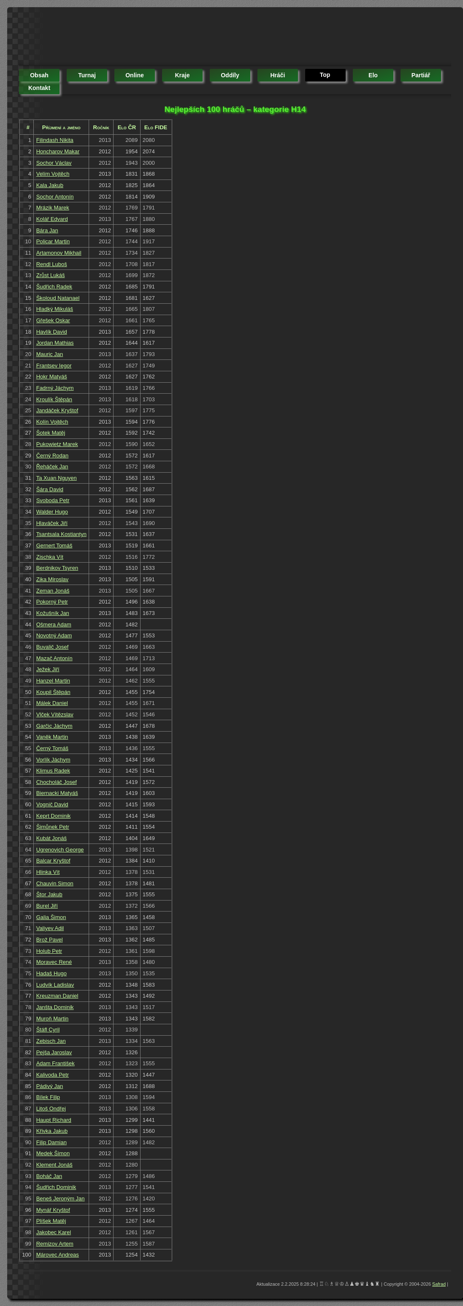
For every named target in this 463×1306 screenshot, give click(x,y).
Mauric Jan (49, 354)
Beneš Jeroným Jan (60, 1198)
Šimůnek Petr (52, 827)
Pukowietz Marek (57, 444)
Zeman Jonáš (53, 591)
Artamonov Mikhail (58, 253)
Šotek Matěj (50, 433)
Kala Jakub (49, 185)
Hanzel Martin (53, 680)
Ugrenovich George (60, 849)
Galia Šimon (51, 917)
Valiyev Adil (50, 928)
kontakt (39, 87)
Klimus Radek (53, 770)
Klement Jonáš (54, 1165)
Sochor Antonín (55, 196)
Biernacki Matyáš (57, 793)
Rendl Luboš (51, 264)
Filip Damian (51, 1142)
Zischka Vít (49, 557)
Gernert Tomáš (54, 545)
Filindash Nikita (54, 140)
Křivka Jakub (52, 1131)
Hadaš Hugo (51, 973)
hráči (277, 75)
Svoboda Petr (53, 500)
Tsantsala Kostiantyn (61, 534)
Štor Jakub (49, 894)
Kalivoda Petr (52, 1075)
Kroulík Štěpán (54, 399)
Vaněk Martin (52, 737)
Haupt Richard (53, 1120)
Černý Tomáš (52, 748)
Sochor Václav (54, 163)
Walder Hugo (52, 512)
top (325, 74)
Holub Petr (49, 951)
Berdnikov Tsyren (57, 568)
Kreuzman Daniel (57, 996)
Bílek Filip (48, 1097)
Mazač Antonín (54, 658)
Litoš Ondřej (51, 1108)
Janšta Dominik (55, 1007)
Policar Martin (53, 241)
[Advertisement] (172, 38)
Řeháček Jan (52, 466)
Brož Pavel (49, 939)
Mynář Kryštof (53, 1210)
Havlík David (51, 332)
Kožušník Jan (52, 613)
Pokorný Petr (52, 602)
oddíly (230, 75)
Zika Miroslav (52, 579)
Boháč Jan (49, 1176)
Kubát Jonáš (51, 838)
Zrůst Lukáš (50, 275)
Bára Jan (47, 230)
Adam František (55, 1063)
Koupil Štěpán (53, 692)
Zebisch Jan (51, 1041)
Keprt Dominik (53, 816)
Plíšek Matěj (51, 1221)
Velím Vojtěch (53, 174)
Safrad (439, 1284)
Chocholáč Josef (56, 782)
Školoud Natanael (58, 298)
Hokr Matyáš (51, 376)
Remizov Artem (54, 1244)
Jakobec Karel (53, 1232)
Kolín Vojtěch (52, 422)
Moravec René (54, 962)
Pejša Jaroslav (54, 1052)
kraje (182, 75)
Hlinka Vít (48, 872)
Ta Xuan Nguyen (56, 478)
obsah (39, 75)
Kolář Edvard (52, 219)
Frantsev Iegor (54, 365)
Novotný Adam (54, 635)
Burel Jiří (47, 906)
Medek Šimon (53, 1153)
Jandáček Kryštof (57, 410)
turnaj (87, 75)
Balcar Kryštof (53, 860)
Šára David (49, 489)
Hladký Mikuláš (54, 309)
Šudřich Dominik (56, 1187)
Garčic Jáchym (54, 726)
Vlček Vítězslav (54, 714)
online (134, 75)
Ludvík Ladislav (55, 985)
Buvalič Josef (52, 647)
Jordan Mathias (55, 343)
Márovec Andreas (57, 1255)
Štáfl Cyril (48, 1029)
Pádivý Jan (49, 1086)
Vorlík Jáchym (53, 759)
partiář (421, 75)
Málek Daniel (52, 703)
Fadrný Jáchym (55, 388)
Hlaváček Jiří (52, 523)
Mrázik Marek (52, 207)
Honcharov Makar (58, 151)
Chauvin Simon (54, 883)
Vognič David (52, 804)
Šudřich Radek (54, 286)
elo (373, 75)
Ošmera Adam (53, 624)
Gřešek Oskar (53, 320)
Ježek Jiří (48, 669)
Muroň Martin (52, 1018)
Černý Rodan (52, 455)
